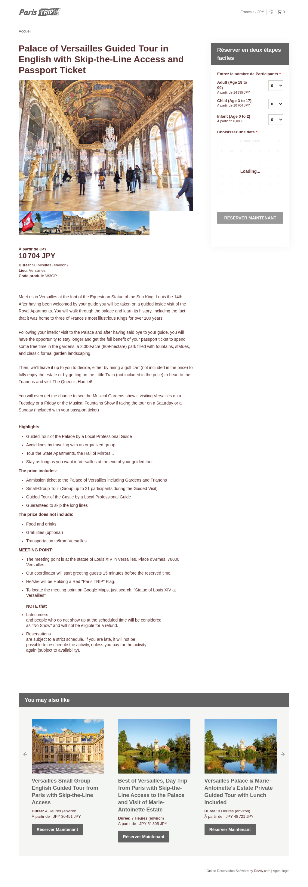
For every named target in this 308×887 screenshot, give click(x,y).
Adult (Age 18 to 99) (235, 87)
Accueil (25, 31)
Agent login (281, 871)
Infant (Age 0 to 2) (235, 119)
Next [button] (283, 754)
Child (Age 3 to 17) (235, 103)
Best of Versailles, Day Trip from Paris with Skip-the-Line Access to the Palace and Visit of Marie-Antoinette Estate (152, 795)
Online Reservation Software (228, 871)
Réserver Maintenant (57, 829)
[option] (40, 223)
